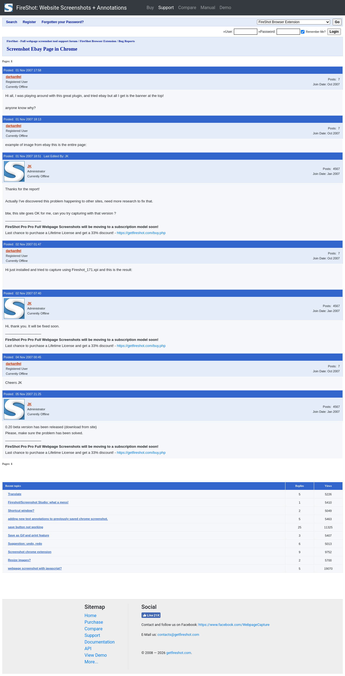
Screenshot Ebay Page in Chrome (42, 49)
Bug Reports (127, 41)
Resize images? (19, 560)
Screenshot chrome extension (29, 551)
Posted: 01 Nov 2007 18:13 (22, 119)
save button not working (25, 527)
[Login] (245, 32)
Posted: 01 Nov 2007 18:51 (22, 156)
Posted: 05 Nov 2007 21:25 (22, 394)
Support (166, 7)
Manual (207, 7)
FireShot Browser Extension (98, 41)
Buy (150, 7)
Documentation (100, 642)
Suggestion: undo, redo (25, 543)
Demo (225, 7)
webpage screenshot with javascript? (35, 568)
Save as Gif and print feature (28, 535)
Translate (14, 494)
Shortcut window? (21, 510)
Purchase (94, 622)
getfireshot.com (178, 653)
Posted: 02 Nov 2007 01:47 (22, 244)
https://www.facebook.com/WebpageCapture (233, 625)
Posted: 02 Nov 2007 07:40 (22, 293)
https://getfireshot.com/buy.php (141, 233)
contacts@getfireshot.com (178, 634)
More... (91, 661)
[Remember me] (302, 32)
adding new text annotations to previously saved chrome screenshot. (58, 518)
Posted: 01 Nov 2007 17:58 (22, 70)
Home (91, 615)
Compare (187, 7)
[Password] (288, 32)
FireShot (65, 8)
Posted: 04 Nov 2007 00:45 (22, 357)
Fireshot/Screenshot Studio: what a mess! (38, 502)
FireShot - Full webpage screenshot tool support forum (42, 41)
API (88, 648)
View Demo (96, 655)
